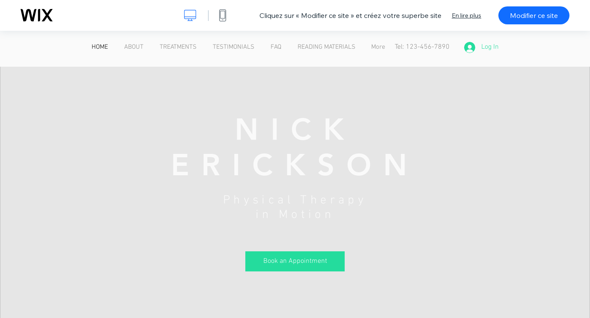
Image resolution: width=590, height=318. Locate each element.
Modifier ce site (534, 15)
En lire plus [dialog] (466, 15)
